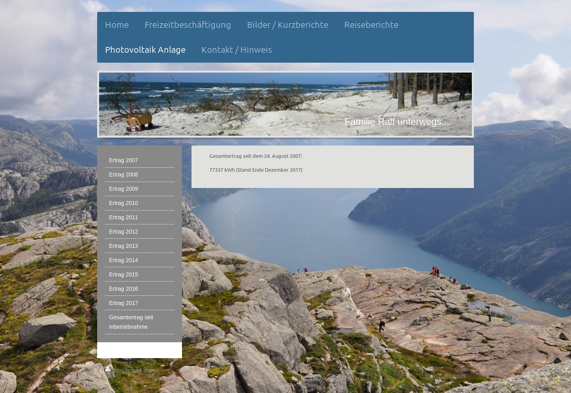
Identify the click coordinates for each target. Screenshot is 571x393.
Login (460, 369)
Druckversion (122, 369)
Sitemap (151, 369)
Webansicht (454, 375)
